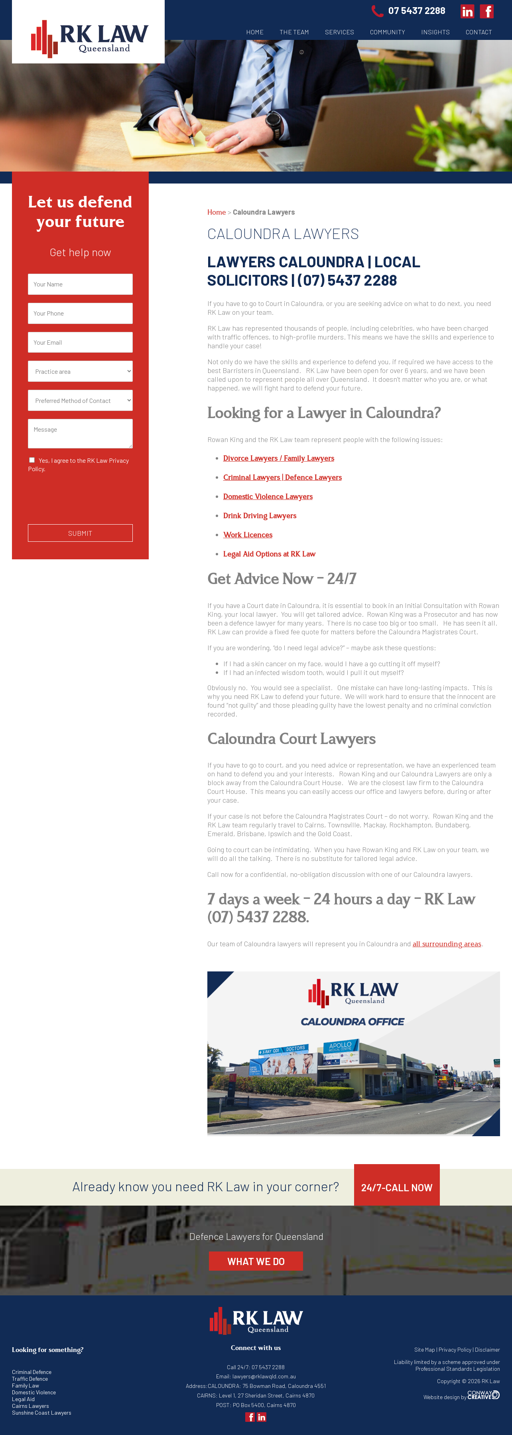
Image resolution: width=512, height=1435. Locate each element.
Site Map (424, 1349)
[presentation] (88, 511)
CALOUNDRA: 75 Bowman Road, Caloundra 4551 (267, 1385)
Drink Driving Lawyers (259, 515)
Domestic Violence (34, 1392)
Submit (80, 533)
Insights (435, 32)
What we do (256, 1261)
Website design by (461, 1397)
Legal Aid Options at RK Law (269, 554)
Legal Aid (23, 1399)
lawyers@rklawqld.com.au (263, 1376)
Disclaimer (487, 1349)
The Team (294, 32)
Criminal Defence (31, 1371)
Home (255, 32)
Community (387, 32)
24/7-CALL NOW (397, 1187)
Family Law (25, 1385)
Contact (479, 32)
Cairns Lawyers (30, 1405)
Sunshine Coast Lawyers (41, 1412)
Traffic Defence (30, 1378)
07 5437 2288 (410, 10)
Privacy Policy (455, 1349)
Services (339, 32)
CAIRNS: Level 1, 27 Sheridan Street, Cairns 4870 (256, 1395)
